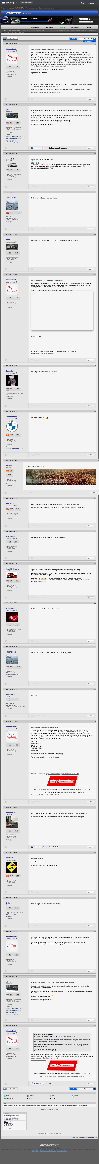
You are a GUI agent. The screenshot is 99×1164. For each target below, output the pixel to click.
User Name (76, 19)
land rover (39, 1105)
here (56, 8)
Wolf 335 (9, 858)
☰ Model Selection (26, 2)
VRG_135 (51, 846)
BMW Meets (49, 27)
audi (8, 1105)
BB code (6, 1122)
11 (86, 38)
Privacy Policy (35, 1151)
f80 (27, 1105)
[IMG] (5, 1124)
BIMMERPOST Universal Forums (31, 30)
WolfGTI (57, 846)
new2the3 (10, 159)
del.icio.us (31, 1098)
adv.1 (5, 1105)
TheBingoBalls (12, 416)
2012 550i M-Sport (11, 142)
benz (17, 1105)
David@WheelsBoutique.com (63, 789)
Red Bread (10, 503)
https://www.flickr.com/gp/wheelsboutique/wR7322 (62, 774)
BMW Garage (35, 27)
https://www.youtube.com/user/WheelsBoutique (68, 792)
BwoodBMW (11, 812)
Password (75, 21)
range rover (50, 1105)
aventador (12, 1105)
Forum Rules (7, 1128)
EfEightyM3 (10, 694)
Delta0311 (10, 903)
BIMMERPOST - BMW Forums (86, 1137)
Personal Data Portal (62, 1151)
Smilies (6, 1123)
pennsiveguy (64, 148)
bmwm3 (23, 1105)
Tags (5, 1103)
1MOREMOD (11, 197)
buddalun (10, 371)
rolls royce (56, 1105)
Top (96, 1137)
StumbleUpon (9, 1098)
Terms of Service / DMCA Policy (48, 1151)
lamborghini (33, 1105)
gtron (8, 110)
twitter (7, 1095)
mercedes (44, 1105)
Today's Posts (74, 27)
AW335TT (10, 465)
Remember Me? (93, 19)
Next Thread (54, 1109)
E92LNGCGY (11, 536)
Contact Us (75, 1137)
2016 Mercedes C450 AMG (14, 136)
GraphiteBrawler (13, 569)
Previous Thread (46, 1109)
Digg (53, 1095)
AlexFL (51, 1083)
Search (89, 27)
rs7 (60, 1105)
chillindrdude (11, 608)
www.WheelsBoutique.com (43, 789)
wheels (68, 1105)
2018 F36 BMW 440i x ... (13, 448)
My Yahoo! (54, 1098)
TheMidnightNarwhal (54, 148)
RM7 (8, 239)
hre (29, 1105)
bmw (20, 1105)
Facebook (31, 1095)
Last (91, 38)
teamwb (64, 1105)
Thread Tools (88, 41)
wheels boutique (74, 1105)
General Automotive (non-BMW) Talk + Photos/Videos (55, 30)
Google (76, 1095)
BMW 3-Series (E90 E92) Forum (12, 30)
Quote (90, 99)
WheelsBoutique (13, 49)
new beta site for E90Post (16, 8)
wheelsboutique (83, 1105)
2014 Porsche (10, 140)
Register (91, 3)
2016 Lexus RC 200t (12, 138)
